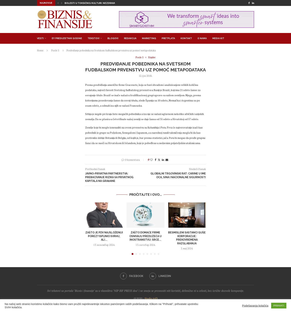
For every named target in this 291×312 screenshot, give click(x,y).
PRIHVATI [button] (278, 305)
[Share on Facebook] (155, 159)
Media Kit (218, 38)
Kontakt (186, 38)
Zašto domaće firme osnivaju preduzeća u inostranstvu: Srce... (145, 236)
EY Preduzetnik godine (67, 38)
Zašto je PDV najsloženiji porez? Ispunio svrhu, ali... (104, 236)
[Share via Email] (167, 159)
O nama (202, 38)
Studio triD (151, 298)
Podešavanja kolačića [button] (255, 305)
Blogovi (112, 38)
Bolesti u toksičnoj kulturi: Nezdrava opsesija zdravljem (103, 3)
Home (40, 50)
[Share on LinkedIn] (163, 159)
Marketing (149, 38)
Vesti (40, 38)
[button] (58, 3)
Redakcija (130, 38)
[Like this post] (151, 159)
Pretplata (168, 38)
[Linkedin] (253, 3)
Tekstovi (93, 38)
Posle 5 (55, 50)
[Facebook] (249, 3)
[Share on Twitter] (159, 159)
